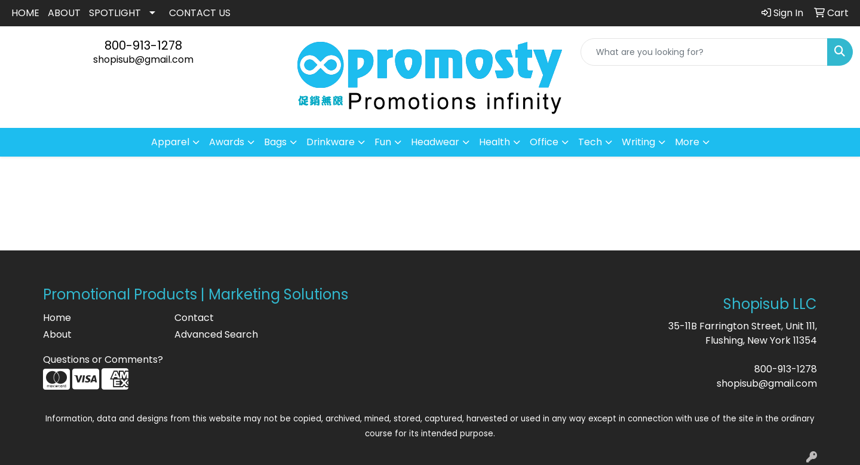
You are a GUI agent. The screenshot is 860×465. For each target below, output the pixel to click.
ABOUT (64, 13)
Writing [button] (638, 142)
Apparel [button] (170, 142)
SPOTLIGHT (115, 13)
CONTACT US (200, 13)
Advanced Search (216, 334)
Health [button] (494, 142)
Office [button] (544, 142)
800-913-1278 (143, 45)
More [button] (687, 142)
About (57, 334)
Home (57, 318)
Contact (194, 318)
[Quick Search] (704, 52)
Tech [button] (590, 142)
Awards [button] (226, 142)
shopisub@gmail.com (143, 59)
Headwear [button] (435, 142)
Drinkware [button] (330, 142)
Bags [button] (275, 142)
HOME (25, 13)
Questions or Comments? (103, 359)
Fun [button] (382, 142)
